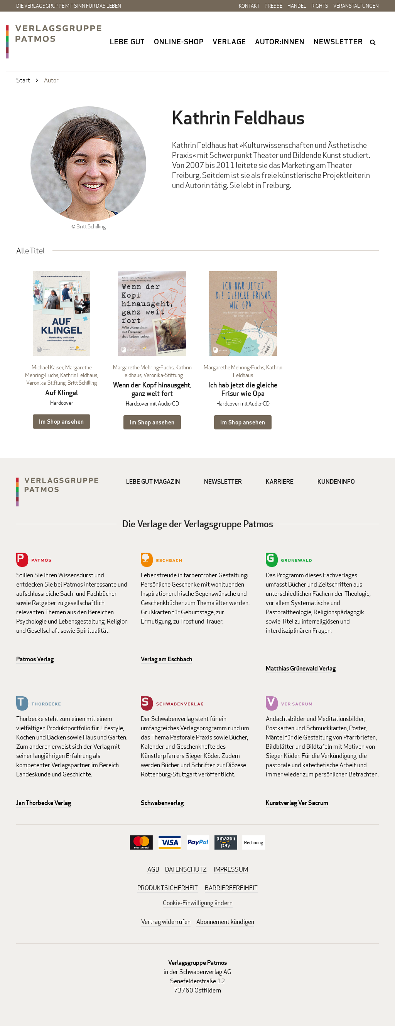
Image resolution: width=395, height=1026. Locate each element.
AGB (153, 869)
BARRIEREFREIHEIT (231, 888)
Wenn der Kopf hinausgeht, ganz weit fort (152, 389)
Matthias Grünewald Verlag (301, 668)
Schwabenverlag (162, 803)
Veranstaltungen (356, 5)
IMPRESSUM (231, 869)
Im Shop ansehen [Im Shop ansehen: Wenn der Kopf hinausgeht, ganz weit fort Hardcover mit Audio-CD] (152, 422)
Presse (273, 5)
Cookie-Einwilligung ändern (198, 903)
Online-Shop (179, 42)
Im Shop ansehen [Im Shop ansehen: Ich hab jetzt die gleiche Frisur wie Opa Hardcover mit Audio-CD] (242, 422)
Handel (296, 5)
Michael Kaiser (47, 367)
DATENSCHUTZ (186, 869)
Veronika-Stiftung (46, 382)
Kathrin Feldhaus (78, 375)
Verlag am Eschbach (166, 659)
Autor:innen (280, 42)
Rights (319, 5)
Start (23, 80)
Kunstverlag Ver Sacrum (297, 803)
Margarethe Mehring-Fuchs (143, 367)
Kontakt (249, 5)
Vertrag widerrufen (166, 922)
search (373, 42)
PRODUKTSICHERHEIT (167, 888)
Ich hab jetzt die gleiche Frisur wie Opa (242, 389)
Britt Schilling (82, 382)
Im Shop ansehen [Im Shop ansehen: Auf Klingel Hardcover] (61, 421)
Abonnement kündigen (225, 922)
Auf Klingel (61, 392)
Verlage (229, 42)
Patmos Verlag (35, 659)
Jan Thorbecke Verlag (43, 803)
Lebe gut (127, 42)
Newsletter (338, 42)
